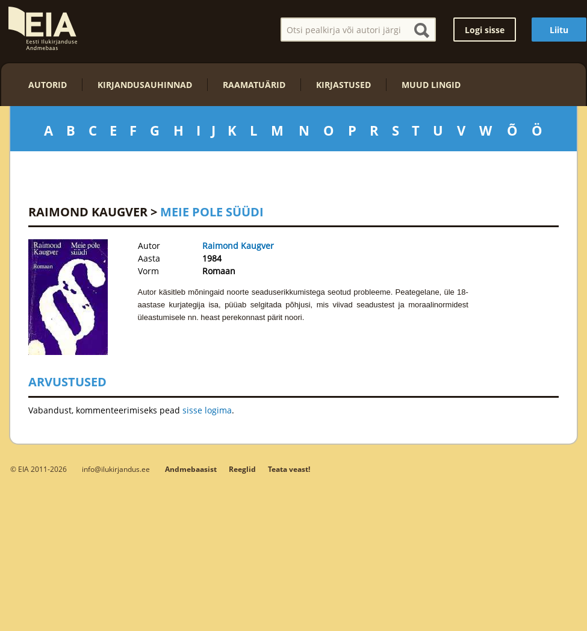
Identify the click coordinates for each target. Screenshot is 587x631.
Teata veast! (289, 469)
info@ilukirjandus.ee (116, 469)
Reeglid (242, 469)
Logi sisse (485, 30)
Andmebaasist (191, 469)
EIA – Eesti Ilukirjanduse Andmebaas (42, 28)
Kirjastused (343, 84)
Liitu (559, 30)
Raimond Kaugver (88, 212)
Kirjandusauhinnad (145, 84)
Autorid (47, 84)
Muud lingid (431, 84)
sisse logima (207, 410)
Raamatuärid (254, 84)
